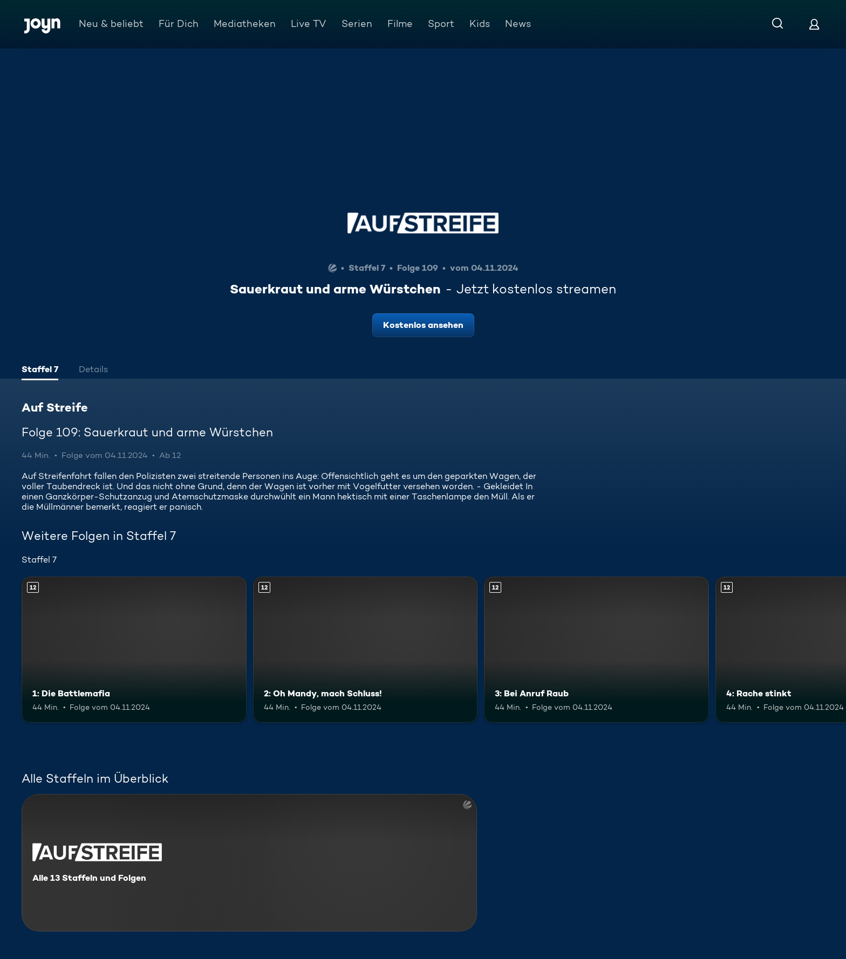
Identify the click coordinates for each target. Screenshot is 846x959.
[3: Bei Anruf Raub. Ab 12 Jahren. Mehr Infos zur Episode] (596, 650)
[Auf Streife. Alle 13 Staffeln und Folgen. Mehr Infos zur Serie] (249, 862)
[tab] (39, 370)
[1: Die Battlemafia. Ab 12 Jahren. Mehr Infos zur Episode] (134, 650)
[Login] (814, 24)
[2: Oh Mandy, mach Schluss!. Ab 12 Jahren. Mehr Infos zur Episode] (365, 650)
